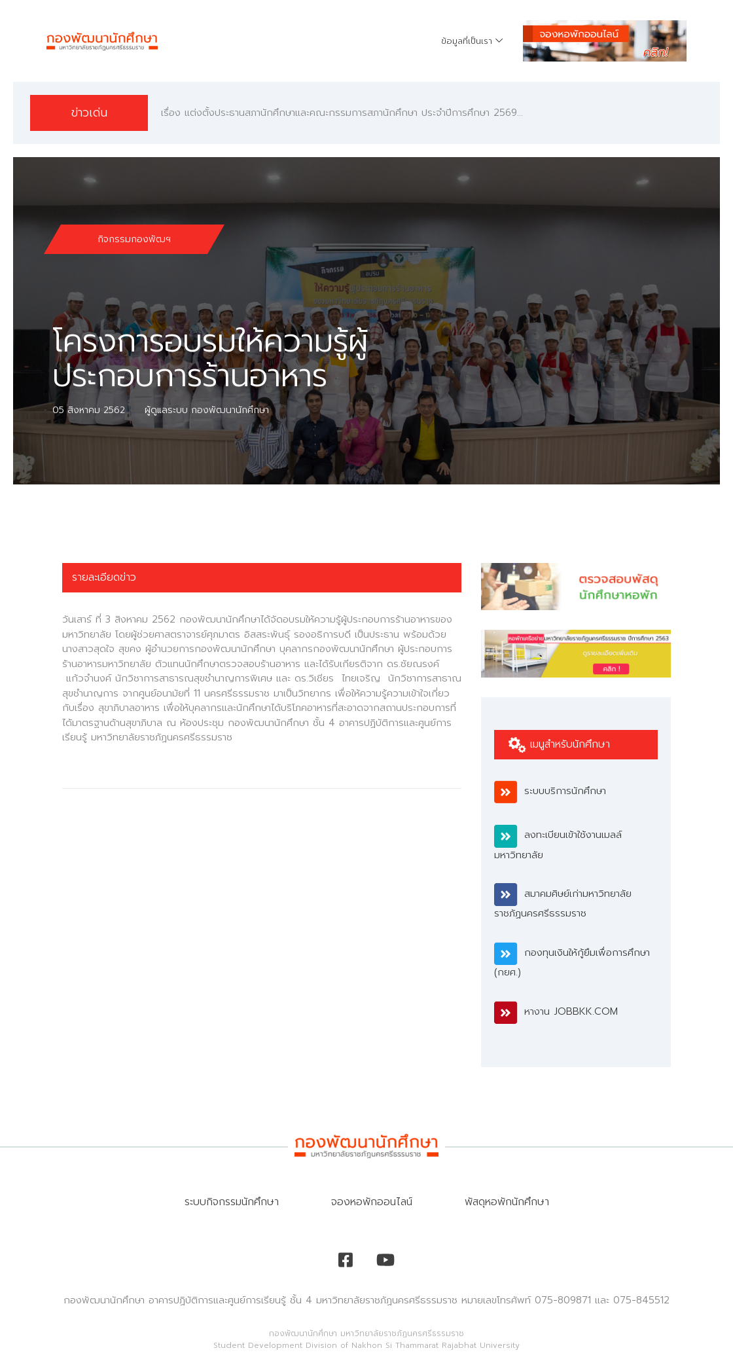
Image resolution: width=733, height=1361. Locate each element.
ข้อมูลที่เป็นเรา (466, 41)
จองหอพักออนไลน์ (371, 1202)
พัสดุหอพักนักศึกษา (507, 1202)
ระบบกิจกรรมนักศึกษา (232, 1202)
